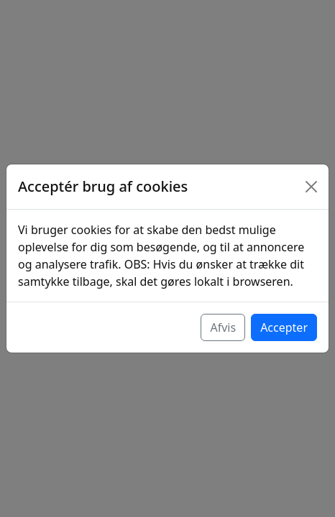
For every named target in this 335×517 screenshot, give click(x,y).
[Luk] (311, 186)
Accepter (284, 327)
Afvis (223, 327)
